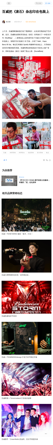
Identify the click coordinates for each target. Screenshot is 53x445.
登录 (48, 3)
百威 (4, 152)
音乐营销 (40, 152)
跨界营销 (13, 152)
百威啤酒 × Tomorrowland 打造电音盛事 (16, 398)
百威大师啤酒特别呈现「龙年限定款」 (16, 275)
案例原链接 (32, 22)
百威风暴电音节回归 (9, 316)
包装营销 (31, 152)
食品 (47, 152)
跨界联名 (22, 152)
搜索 (39, 3)
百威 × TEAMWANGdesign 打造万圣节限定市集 (19, 357)
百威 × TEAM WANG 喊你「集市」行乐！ (17, 234)
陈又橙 (8, 22)
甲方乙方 (21, 177)
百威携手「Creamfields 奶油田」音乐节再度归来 (20, 439)
